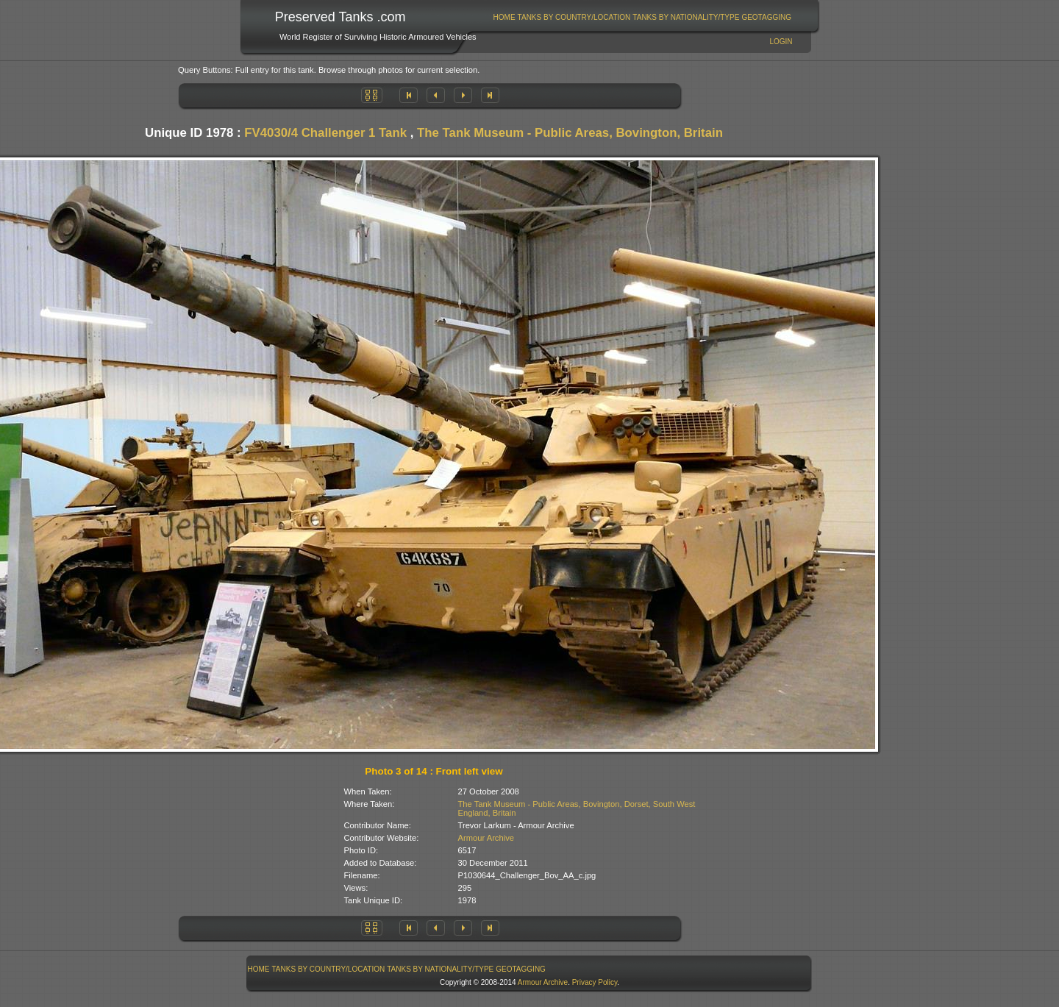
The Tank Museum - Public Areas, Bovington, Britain (570, 133)
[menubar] (642, 17)
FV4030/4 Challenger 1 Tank (325, 133)
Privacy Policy (595, 982)
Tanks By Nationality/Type (685, 17)
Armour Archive (486, 837)
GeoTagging (766, 17)
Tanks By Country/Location (574, 17)
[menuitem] (504, 17)
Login (780, 42)
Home (504, 17)
